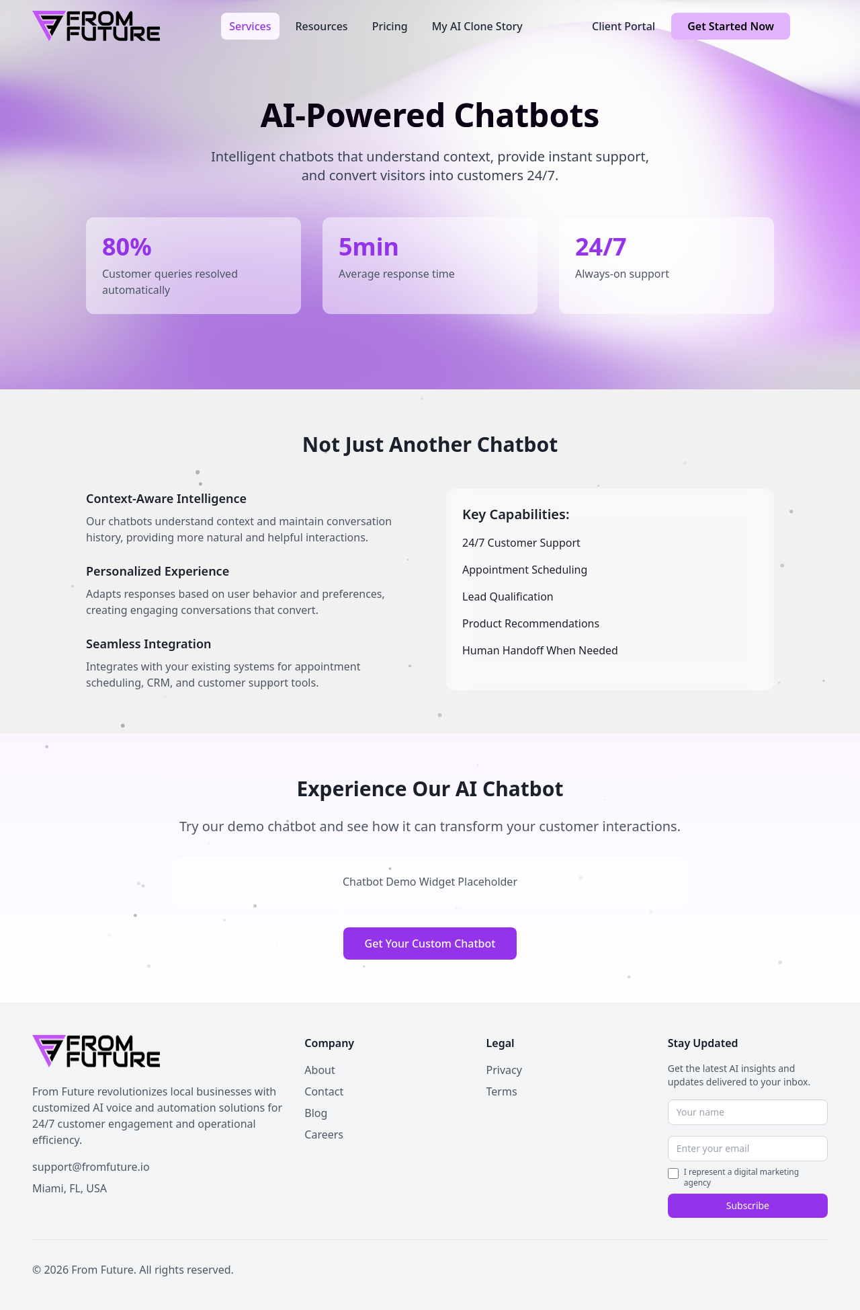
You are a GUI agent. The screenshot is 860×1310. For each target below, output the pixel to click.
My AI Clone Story (477, 26)
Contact (323, 1091)
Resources (322, 26)
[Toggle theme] (817, 26)
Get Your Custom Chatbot (430, 943)
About (319, 1070)
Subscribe (747, 1205)
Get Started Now (730, 26)
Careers (323, 1134)
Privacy (504, 1070)
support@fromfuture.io (91, 1166)
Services (250, 26)
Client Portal (623, 26)
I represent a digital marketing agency (741, 1177)
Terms (501, 1091)
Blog (315, 1113)
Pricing (390, 26)
